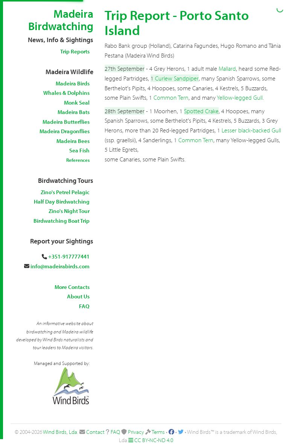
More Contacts (72, 286)
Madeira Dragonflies (65, 131)
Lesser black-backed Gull (251, 130)
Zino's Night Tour (69, 210)
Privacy (136, 431)
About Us (78, 296)
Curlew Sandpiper (177, 78)
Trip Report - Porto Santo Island (177, 22)
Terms (158, 431)
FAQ (84, 306)
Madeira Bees (73, 140)
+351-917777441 (69, 256)
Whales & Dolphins (66, 92)
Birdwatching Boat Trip (61, 220)
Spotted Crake (201, 111)
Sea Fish (79, 150)
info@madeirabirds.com (60, 266)
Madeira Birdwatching (60, 19)
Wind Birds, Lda (60, 431)
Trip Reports (75, 51)
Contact (95, 431)
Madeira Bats (74, 112)
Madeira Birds (73, 83)
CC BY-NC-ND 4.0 (153, 440)
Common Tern (171, 97)
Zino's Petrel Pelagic (65, 192)
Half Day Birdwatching (62, 201)
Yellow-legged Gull (240, 97)
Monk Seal (77, 102)
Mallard (227, 68)
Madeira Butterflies (66, 121)
